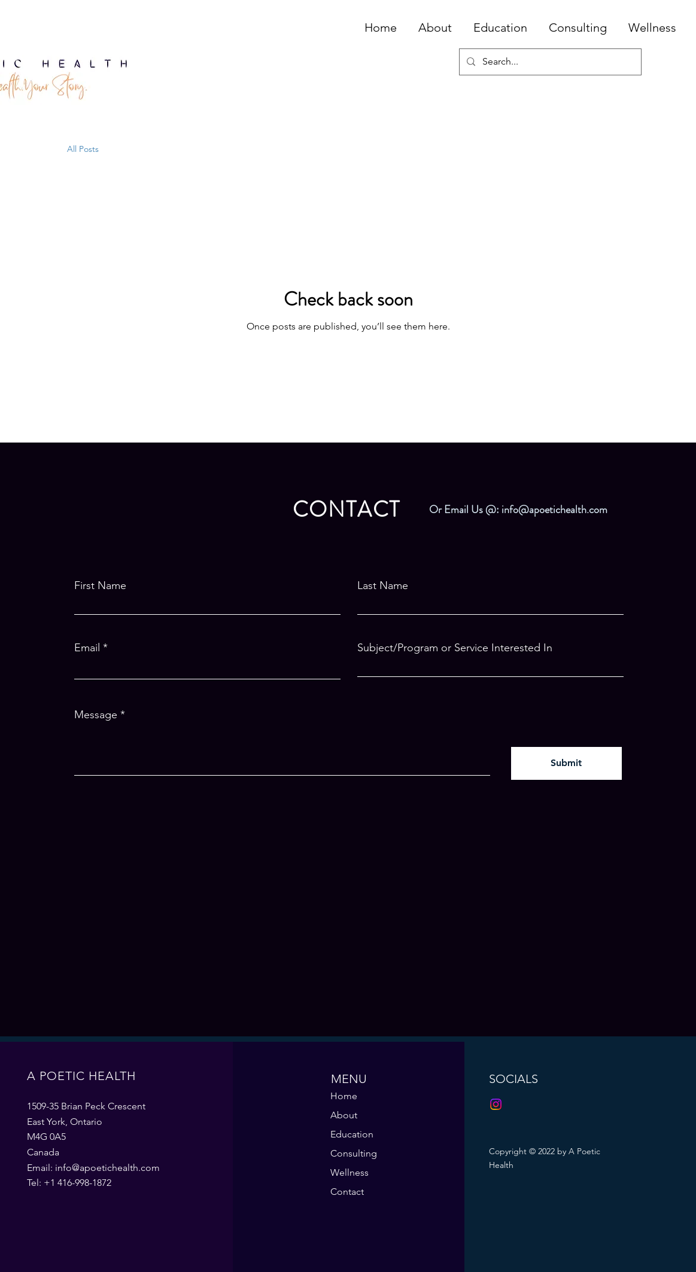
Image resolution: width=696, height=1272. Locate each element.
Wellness (349, 1172)
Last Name (382, 585)
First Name (100, 585)
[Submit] (566, 763)
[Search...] (549, 62)
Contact (347, 1191)
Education (351, 1134)
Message (95, 714)
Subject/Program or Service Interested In (454, 647)
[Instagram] (495, 1104)
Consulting (353, 1153)
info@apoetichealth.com (554, 509)
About (343, 1115)
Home (343, 1096)
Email (87, 647)
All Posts (83, 149)
